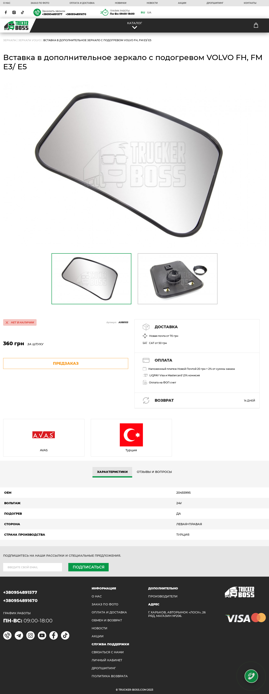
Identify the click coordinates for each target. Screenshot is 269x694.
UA (149, 12)
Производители (163, 596)
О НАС (6, 3)
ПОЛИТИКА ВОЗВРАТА (110, 676)
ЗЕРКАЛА (9, 40)
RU (143, 12)
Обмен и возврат (107, 620)
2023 (150, 689)
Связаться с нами (108, 652)
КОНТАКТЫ (250, 3)
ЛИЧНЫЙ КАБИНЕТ (107, 660)
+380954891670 (76, 14)
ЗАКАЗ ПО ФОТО (40, 3)
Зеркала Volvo (29, 40)
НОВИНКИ (120, 3)
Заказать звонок (53, 11)
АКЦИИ (182, 3)
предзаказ (66, 363)
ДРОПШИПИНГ (215, 3)
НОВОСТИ (152, 3)
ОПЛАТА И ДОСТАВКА (82, 3)
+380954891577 (52, 14)
